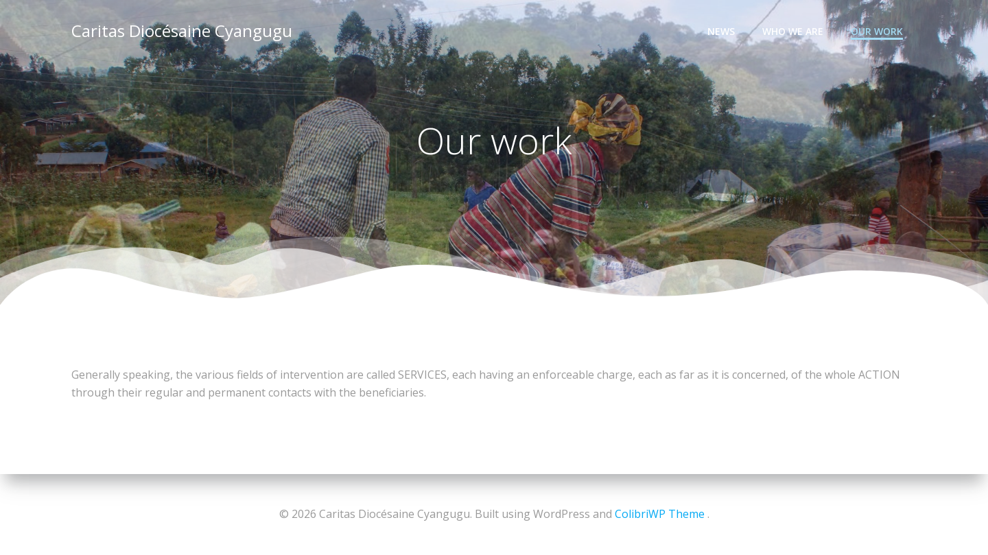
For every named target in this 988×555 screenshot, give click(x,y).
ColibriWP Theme (660, 513)
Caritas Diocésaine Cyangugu (181, 30)
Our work (877, 31)
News (721, 31)
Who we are (792, 31)
